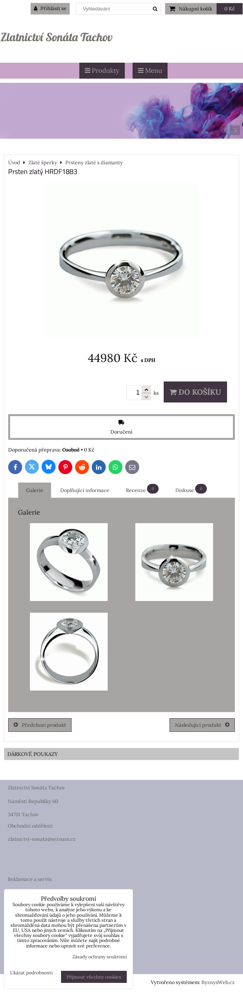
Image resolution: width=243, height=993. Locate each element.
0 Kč (229, 8)
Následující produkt (202, 725)
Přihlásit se (50, 8)
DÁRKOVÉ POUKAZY (32, 753)
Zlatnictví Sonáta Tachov (56, 37)
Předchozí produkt (40, 725)
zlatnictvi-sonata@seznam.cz (42, 839)
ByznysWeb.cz (218, 982)
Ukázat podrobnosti (31, 972)
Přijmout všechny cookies (93, 977)
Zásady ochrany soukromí (99, 957)
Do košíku (195, 392)
